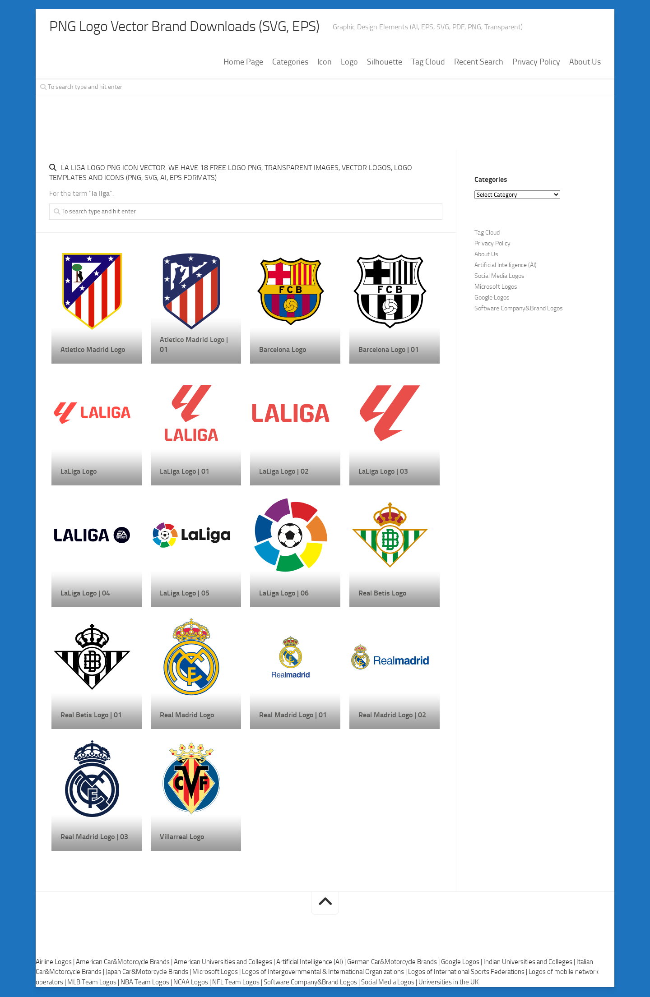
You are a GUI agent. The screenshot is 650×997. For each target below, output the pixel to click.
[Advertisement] (325, 127)
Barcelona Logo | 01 (388, 350)
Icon (324, 62)
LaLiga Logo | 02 (284, 472)
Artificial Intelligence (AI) (505, 266)
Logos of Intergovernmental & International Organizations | (325, 973)
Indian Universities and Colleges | (529, 963)
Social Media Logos (499, 277)
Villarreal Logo (182, 837)
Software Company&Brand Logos (518, 309)
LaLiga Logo (78, 472)
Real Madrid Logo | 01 (293, 715)
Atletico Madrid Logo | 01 (194, 345)
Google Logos (492, 298)
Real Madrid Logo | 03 (94, 837)
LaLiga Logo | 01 (184, 472)
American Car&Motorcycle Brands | (125, 963)
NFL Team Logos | (238, 983)
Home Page (243, 62)
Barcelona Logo (282, 350)
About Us (585, 62)
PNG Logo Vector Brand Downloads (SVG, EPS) (201, 27)
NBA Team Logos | (147, 983)
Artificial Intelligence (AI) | (311, 963)
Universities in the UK (448, 983)
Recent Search (478, 62)
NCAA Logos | (192, 983)
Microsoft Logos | (217, 973)
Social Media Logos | (389, 983)
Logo (349, 62)
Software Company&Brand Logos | (312, 983)
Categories (290, 62)
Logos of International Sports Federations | (468, 973)
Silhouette (384, 62)
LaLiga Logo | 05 (184, 594)
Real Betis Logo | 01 (91, 715)
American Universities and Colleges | (225, 963)
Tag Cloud (428, 62)
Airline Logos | (56, 963)
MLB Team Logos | (94, 983)
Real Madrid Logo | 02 (392, 715)
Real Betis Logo (382, 594)
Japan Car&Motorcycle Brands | (149, 973)
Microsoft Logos (495, 287)
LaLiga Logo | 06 (284, 594)
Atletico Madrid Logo (92, 350)
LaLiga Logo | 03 (383, 472)
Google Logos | (462, 963)
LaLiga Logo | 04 (85, 594)
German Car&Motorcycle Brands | (394, 963)
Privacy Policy (536, 62)
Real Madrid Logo (187, 715)
